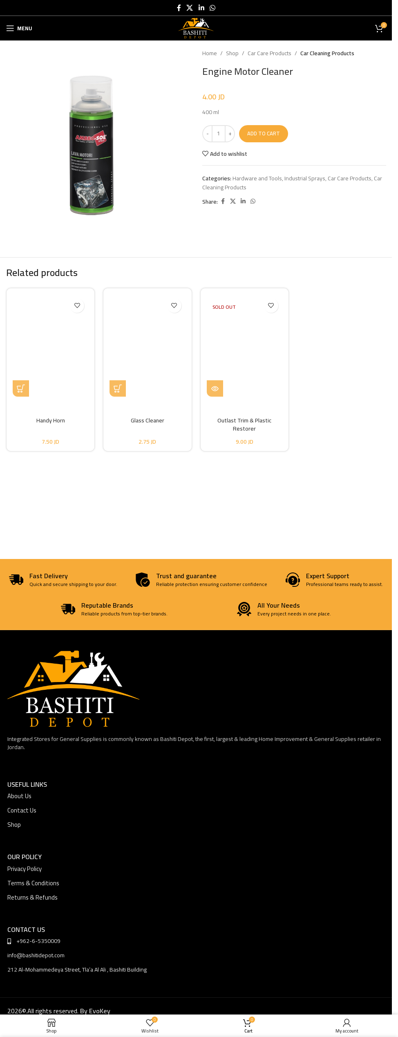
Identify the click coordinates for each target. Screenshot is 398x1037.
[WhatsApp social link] (212, 8)
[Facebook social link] (179, 8)
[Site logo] (196, 27)
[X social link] (190, 8)
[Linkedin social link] (201, 8)
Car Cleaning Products (327, 53)
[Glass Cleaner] (147, 345)
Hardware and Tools (257, 178)
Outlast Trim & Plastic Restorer (244, 424)
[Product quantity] (218, 133)
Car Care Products (269, 53)
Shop (232, 53)
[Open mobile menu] (19, 28)
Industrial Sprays (304, 178)
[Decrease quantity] (207, 133)
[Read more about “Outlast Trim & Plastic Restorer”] (215, 388)
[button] (21, 388)
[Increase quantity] (230, 133)
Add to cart (263, 133)
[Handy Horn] (50, 345)
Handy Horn (50, 420)
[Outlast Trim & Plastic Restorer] (244, 345)
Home (209, 53)
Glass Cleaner (147, 420)
